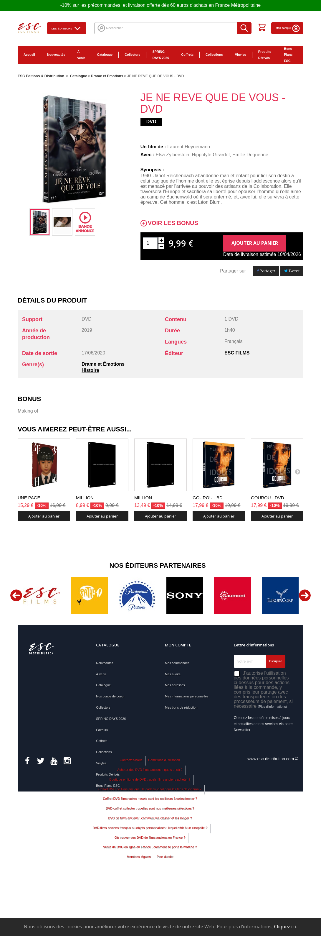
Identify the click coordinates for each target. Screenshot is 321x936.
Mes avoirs (173, 674)
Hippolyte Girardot (211, 154)
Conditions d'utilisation (164, 813)
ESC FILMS (236, 352)
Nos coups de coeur (110, 696)
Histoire (90, 370)
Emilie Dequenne (250, 154)
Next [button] (305, 595)
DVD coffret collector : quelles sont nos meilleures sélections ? (150, 861)
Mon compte (288, 28)
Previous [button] (16, 595)
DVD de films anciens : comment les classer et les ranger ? (150, 871)
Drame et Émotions (103, 364)
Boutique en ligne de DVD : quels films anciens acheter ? (150, 832)
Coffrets (187, 54)
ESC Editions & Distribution (41, 76)
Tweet (292, 270)
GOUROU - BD (208, 497)
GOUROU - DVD (267, 497)
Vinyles (240, 54)
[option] (39, 222)
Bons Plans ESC (288, 55)
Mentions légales (139, 910)
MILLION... (86, 497)
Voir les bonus (173, 223)
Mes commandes (177, 663)
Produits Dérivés (264, 55)
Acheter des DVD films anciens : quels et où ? (150, 823)
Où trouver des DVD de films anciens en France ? (150, 890)
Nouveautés (56, 54)
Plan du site (165, 910)
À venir (81, 55)
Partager (266, 270)
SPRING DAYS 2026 (160, 55)
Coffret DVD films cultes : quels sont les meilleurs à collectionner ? (150, 852)
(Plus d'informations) (272, 706)
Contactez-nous (131, 813)
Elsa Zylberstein (172, 154)
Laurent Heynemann (188, 146)
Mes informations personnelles (187, 696)
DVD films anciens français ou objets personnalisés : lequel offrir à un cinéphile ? (149, 881)
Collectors (132, 54)
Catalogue (105, 54)
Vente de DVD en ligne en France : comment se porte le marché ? (150, 900)
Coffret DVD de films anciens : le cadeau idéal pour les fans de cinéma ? (149, 842)
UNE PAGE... (31, 497)
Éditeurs (102, 730)
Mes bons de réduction (181, 707)
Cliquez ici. (285, 926)
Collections (214, 54)
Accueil (29, 54)
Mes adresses (175, 685)
